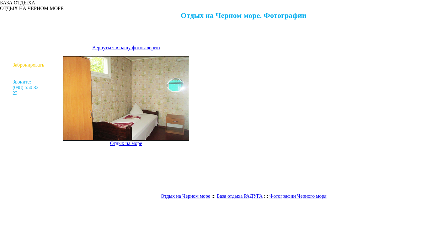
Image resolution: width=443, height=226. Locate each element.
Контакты (28, 59)
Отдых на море (28, 16)
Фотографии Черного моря (298, 196)
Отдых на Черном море (185, 196)
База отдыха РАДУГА (240, 196)
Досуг (28, 36)
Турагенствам (28, 53)
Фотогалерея (28, 42)
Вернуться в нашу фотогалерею (126, 47)
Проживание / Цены (28, 28)
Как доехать (28, 48)
